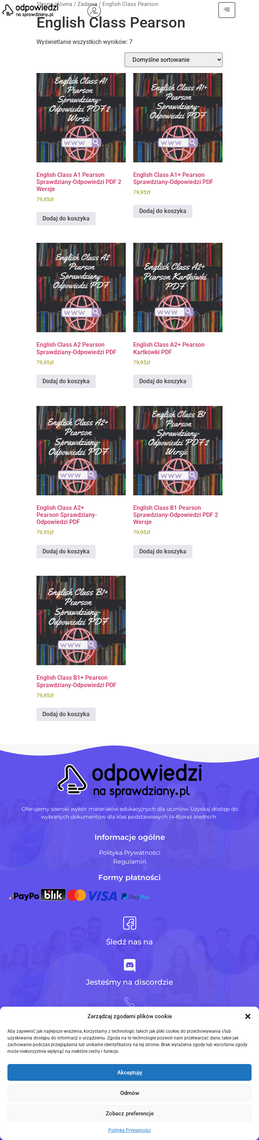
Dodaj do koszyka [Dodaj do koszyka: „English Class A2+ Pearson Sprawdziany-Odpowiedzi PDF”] (66, 551)
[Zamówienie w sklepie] (174, 60)
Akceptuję (129, 1072)
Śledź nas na (129, 941)
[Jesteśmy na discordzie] (129, 965)
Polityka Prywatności (129, 1130)
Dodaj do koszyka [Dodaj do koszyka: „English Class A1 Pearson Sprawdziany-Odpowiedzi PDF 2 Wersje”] (66, 218)
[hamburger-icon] (241, 10)
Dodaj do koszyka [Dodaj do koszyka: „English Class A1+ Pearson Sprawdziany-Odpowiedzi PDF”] (162, 211)
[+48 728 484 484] (129, 1002)
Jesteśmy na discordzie (129, 982)
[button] (248, 1016)
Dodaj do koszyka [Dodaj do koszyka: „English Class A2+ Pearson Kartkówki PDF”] (162, 381)
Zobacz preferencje (130, 1113)
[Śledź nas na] (129, 923)
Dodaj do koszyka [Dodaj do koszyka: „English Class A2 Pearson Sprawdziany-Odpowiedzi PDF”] (66, 381)
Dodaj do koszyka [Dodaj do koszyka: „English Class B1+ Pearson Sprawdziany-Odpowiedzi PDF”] (66, 714)
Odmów (129, 1093)
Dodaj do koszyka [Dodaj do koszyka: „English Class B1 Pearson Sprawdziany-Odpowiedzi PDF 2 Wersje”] (162, 551)
